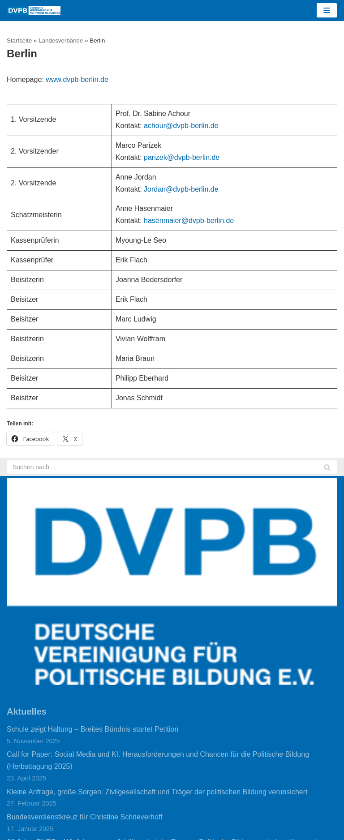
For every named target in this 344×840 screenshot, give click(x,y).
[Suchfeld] (172, 467)
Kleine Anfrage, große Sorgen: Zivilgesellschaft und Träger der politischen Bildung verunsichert (157, 792)
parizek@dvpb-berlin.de (181, 157)
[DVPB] (33, 10)
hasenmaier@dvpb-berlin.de (189, 220)
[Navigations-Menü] (326, 10)
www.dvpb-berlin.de (77, 79)
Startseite (19, 40)
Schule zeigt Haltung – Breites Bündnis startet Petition (92, 729)
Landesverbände (61, 40)
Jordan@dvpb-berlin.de (181, 189)
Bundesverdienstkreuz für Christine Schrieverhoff (84, 817)
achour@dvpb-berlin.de (181, 125)
